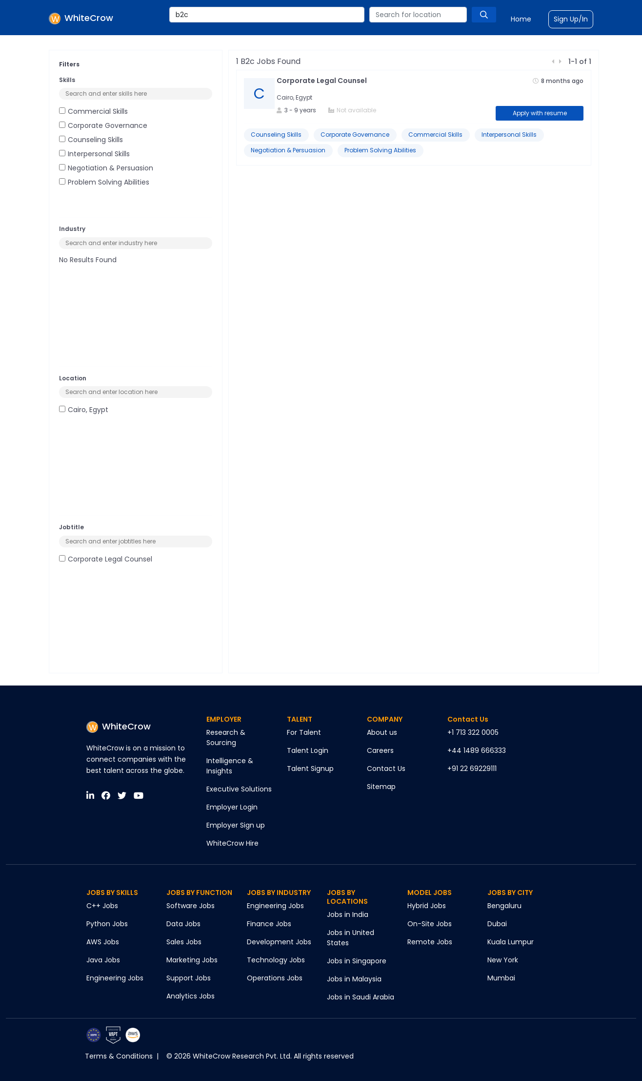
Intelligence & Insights (229, 766)
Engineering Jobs (114, 978)
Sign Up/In (571, 19)
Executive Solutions (239, 789)
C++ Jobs (102, 906)
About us (382, 732)
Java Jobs (103, 960)
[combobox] (266, 14)
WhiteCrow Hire (232, 843)
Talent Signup (310, 768)
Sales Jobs (183, 942)
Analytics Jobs (190, 996)
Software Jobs (190, 906)
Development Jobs (279, 942)
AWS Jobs (102, 942)
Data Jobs (183, 924)
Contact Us (386, 768)
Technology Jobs (276, 960)
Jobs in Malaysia (354, 979)
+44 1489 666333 (476, 750)
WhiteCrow (118, 726)
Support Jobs (188, 978)
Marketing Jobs (192, 960)
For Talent (304, 732)
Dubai (497, 924)
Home (521, 19)
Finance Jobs (269, 924)
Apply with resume (540, 113)
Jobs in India (347, 914)
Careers (380, 750)
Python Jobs (107, 924)
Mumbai (501, 978)
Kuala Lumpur (510, 942)
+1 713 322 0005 (473, 732)
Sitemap (381, 786)
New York (502, 960)
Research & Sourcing (225, 738)
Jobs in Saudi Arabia (360, 997)
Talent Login (307, 750)
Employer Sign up (235, 825)
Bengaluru (504, 906)
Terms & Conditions (119, 1056)
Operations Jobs (274, 978)
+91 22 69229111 (472, 768)
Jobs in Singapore (356, 961)
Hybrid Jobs (426, 906)
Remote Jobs (429, 942)
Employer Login (232, 807)
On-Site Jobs (429, 924)
